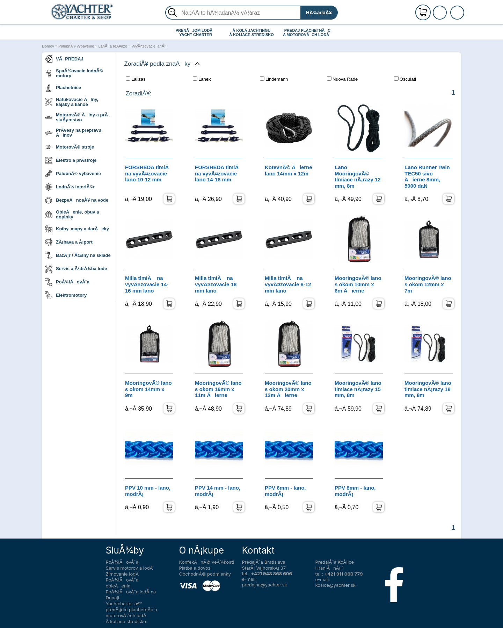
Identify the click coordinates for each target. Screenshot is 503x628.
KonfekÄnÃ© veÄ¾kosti (206, 562)
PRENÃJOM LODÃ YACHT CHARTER (196, 32)
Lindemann (274, 79)
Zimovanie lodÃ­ (122, 574)
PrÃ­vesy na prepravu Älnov (73, 133)
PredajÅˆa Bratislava (263, 562)
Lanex (202, 79)
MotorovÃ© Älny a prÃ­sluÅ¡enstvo (77, 117)
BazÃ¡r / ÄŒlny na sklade (78, 255)
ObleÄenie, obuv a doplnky (72, 214)
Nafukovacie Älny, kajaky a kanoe (71, 102)
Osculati (405, 79)
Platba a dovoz (195, 568)
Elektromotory (66, 295)
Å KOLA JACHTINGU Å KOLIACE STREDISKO (251, 32)
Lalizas (135, 79)
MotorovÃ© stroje (69, 147)
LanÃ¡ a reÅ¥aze (113, 46)
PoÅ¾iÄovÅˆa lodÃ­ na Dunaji (131, 594)
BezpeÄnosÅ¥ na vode (76, 200)
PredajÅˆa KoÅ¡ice (334, 562)
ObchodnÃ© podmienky (205, 574)
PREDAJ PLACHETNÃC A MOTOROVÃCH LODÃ (307, 32)
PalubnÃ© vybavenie (76, 46)
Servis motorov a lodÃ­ (129, 568)
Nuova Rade (342, 79)
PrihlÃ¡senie (448, 16)
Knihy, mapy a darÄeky (77, 229)
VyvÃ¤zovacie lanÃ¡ (148, 46)
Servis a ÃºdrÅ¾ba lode (76, 269)
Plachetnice (63, 88)
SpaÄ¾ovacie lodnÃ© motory (74, 73)
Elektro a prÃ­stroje (70, 160)
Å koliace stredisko (126, 621)
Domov (48, 46)
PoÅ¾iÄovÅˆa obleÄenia (122, 583)
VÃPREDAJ (64, 59)
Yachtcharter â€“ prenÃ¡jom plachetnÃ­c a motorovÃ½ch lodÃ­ (131, 609)
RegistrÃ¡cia (448, 10)
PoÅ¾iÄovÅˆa (67, 282)
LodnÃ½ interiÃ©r (70, 187)
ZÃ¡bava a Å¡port (69, 242)
